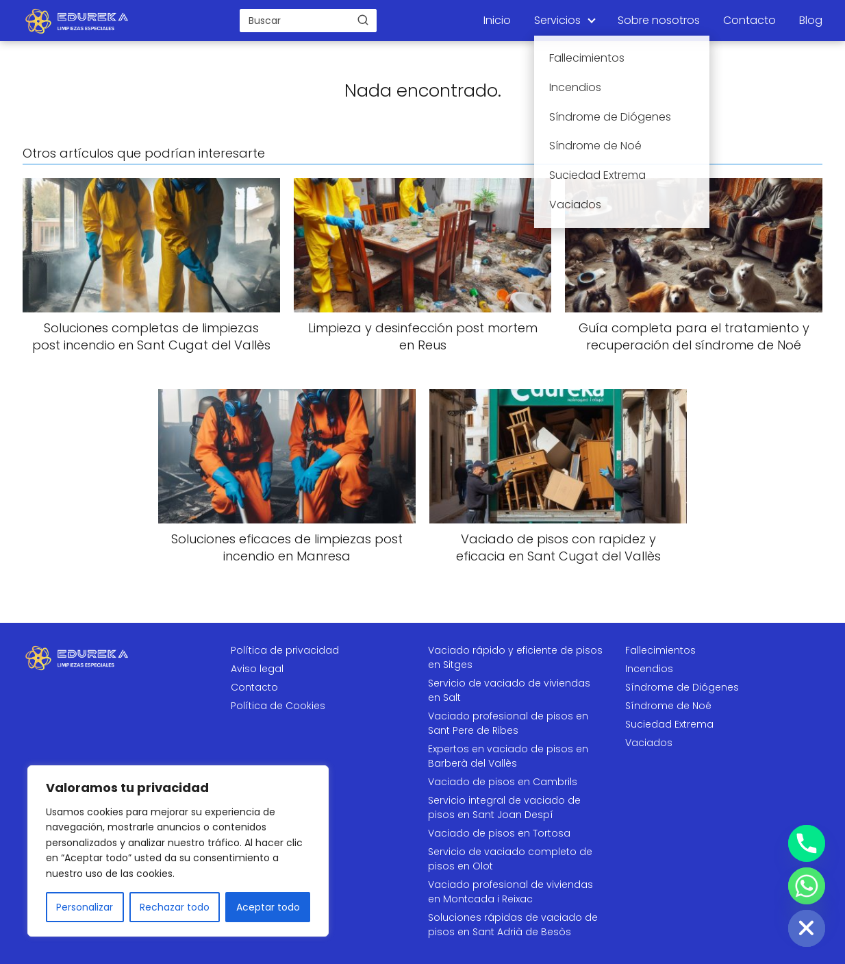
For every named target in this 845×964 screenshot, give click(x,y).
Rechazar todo (175, 907)
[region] (178, 851)
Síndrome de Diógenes (682, 687)
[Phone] (806, 843)
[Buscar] (363, 20)
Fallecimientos (660, 650)
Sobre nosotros (659, 20)
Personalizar (84, 907)
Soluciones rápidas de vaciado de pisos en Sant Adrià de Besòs (513, 925)
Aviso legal (257, 669)
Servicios (557, 20)
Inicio (497, 20)
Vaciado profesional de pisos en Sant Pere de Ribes (508, 723)
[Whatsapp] (806, 885)
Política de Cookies (278, 706)
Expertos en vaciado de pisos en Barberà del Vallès (508, 756)
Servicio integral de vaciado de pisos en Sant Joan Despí (504, 807)
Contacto (749, 20)
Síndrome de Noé (668, 706)
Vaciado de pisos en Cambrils (502, 782)
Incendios (649, 669)
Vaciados (648, 743)
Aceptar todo (268, 907)
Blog (810, 20)
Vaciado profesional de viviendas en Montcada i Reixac (510, 892)
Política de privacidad (285, 650)
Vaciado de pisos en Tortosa (499, 833)
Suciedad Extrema (669, 724)
